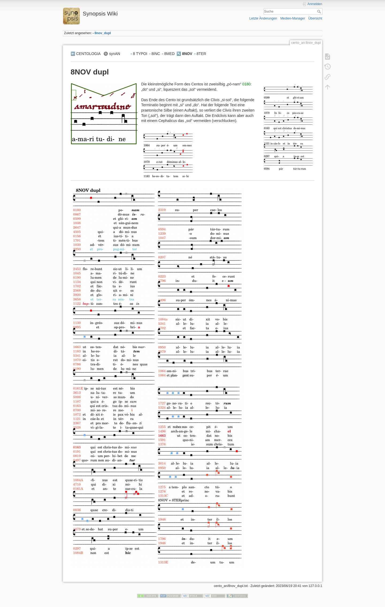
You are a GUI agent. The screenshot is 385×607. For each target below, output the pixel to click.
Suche (319, 11)
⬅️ (73, 54)
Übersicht (315, 18)
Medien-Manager (292, 18)
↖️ (178, 54)
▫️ (131, 54)
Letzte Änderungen (263, 18)
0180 (246, 84)
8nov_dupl (103, 33)
